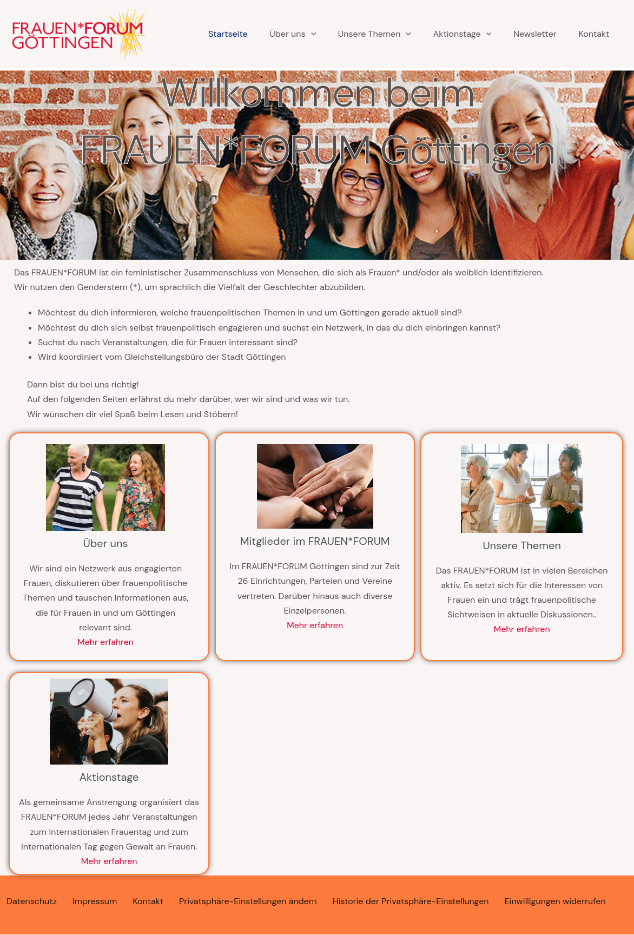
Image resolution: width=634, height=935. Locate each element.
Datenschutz (31, 901)
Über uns (278, 34)
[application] (296, 34)
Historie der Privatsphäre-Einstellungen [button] (411, 901)
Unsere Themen (361, 34)
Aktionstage (450, 34)
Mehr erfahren (105, 642)
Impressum (94, 901)
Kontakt (584, 33)
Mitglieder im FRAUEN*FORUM (315, 541)
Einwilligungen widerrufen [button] (555, 901)
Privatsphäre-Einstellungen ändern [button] (248, 901)
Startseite (213, 33)
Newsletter (524, 33)
